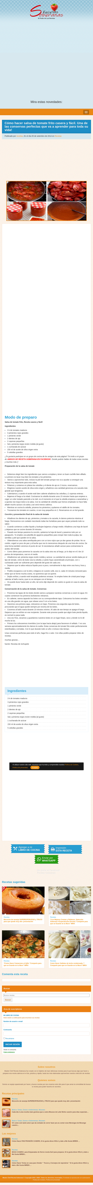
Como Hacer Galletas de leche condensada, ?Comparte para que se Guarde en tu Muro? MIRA (68, 964)
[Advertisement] (46, 41)
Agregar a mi (29, 848)
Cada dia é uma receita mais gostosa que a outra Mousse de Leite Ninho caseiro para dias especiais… (50, 1112)
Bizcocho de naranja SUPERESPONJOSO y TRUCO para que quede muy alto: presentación (23, 921)
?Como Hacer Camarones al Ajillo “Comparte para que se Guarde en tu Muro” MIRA (22, 964)
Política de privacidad (53, 1180)
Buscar (8, 1000)
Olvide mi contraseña (9, 1049)
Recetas (58, 136)
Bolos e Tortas (17, 1110)
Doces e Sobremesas (30, 1110)
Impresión (64, 849)
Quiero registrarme (9, 1052)
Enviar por (48, 859)
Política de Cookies (39, 1180)
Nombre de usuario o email (13, 1021)
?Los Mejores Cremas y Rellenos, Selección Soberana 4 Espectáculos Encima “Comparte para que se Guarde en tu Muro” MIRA (69, 922)
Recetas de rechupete (20, 644)
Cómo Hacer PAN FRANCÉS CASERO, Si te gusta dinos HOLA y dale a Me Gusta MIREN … (46, 1141)
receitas (19, 136)
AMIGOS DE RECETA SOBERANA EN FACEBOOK (29, 459)
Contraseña (7, 1030)
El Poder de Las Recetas (46, 11)
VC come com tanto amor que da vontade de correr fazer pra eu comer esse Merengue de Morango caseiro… (49, 1124)
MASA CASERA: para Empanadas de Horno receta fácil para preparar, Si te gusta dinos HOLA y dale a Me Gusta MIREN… (50, 1153)
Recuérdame (8, 1038)
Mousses (42, 1110)
